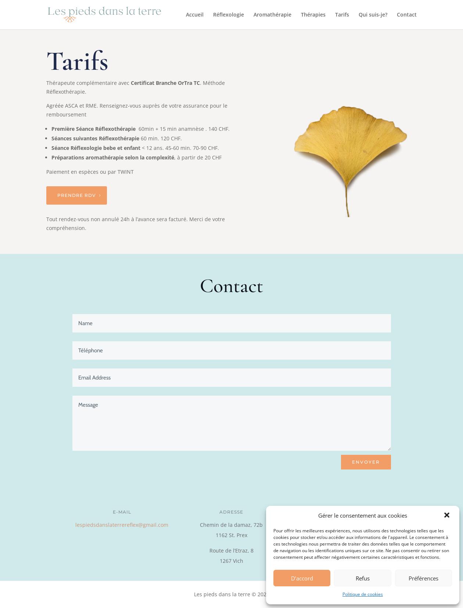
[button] (447, 515)
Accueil (195, 15)
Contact (407, 15)
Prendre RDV (76, 195)
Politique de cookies (362, 594)
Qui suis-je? (373, 15)
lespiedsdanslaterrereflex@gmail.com (121, 524)
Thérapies (313, 15)
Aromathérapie (272, 15)
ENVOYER (366, 462)
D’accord (302, 578)
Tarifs (342, 15)
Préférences (423, 578)
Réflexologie (228, 15)
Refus (363, 578)
